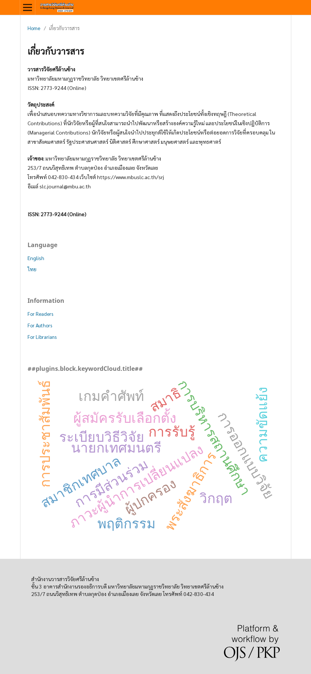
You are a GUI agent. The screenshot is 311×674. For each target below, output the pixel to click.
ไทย (32, 269)
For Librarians (42, 337)
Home (34, 28)
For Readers (40, 314)
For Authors (40, 325)
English (36, 258)
